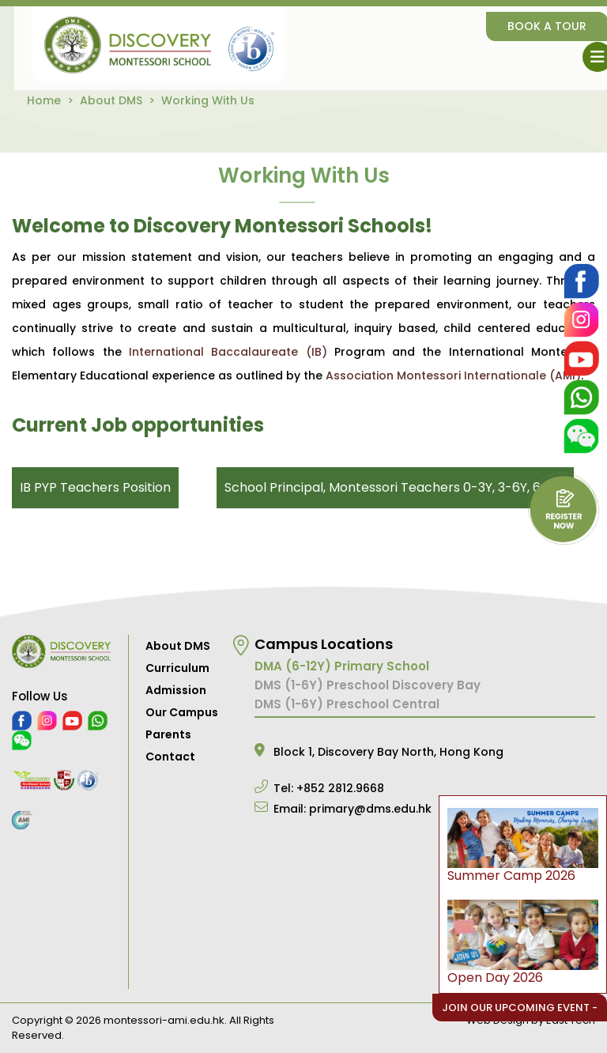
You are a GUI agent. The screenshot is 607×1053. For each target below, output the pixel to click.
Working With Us (207, 100)
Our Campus (181, 712)
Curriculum (177, 668)
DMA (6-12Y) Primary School (341, 666)
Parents (168, 734)
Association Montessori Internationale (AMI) (453, 375)
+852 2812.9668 (340, 788)
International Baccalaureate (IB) (228, 352)
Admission (175, 690)
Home (44, 100)
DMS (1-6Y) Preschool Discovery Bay (367, 685)
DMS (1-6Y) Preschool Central (346, 704)
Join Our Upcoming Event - (520, 1007)
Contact (170, 756)
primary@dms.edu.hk (370, 809)
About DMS (111, 100)
